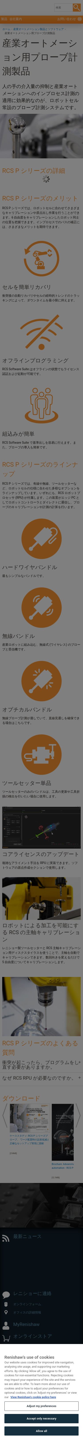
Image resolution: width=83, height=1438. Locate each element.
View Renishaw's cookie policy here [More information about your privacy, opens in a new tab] (33, 1405)
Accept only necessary (41, 1427)
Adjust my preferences (41, 1415)
